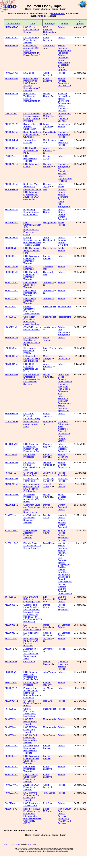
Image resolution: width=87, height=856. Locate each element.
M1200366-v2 (11, 605)
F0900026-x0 (11, 266)
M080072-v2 (11, 688)
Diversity (62, 486)
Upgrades (62, 70)
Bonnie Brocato (47, 257)
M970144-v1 (11, 682)
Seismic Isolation (62, 585)
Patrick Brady (49, 132)
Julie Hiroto (48, 282)
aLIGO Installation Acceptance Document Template (31, 519)
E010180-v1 (10, 803)
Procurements (64, 103)
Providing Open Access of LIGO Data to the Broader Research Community (32, 693)
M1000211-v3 (11, 505)
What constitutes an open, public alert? (31, 424)
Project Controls (62, 495)
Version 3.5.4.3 (14, 844)
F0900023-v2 (11, 290)
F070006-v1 (10, 317)
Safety (61, 186)
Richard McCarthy (47, 683)
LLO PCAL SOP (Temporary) (31, 479)
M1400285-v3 (11, 484)
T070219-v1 (10, 597)
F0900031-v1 (11, 793)
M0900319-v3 (11, 78)
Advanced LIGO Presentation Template (31, 787)
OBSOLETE (29, 662)
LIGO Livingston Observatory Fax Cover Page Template (31, 759)
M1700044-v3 (11, 364)
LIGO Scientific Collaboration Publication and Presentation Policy (32, 447)
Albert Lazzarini (47, 39)
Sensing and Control (64, 578)
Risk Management (64, 331)
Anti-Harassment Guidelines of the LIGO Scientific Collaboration (31, 487)
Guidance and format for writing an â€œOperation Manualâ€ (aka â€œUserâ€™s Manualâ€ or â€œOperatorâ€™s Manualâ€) (32, 613)
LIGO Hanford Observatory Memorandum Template (30, 739)
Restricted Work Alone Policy (31, 185)
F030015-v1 (10, 672)
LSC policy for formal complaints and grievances (31, 358)
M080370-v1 (11, 638)
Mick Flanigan (49, 140)
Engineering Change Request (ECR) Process (31, 212)
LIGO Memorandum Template (30, 158)
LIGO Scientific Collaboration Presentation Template (30, 778)
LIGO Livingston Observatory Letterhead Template (31, 259)
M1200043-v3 (11, 633)
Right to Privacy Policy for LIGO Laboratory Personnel (30, 642)
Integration (63, 386)
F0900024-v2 (11, 282)
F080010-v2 (10, 248)
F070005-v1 (10, 306)
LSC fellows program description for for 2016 (31, 466)
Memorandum (64, 809)
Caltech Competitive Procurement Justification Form (31, 310)
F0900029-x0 (11, 272)
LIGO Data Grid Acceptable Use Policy (30, 150)
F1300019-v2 (11, 515)
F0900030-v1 (11, 735)
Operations (63, 132)
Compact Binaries (62, 241)
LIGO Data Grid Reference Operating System (31, 599)
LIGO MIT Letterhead (28, 267)
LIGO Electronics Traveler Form (31, 804)
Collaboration (64, 124)
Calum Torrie (49, 46)
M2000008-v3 (11, 148)
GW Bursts (63, 245)
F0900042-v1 (11, 766)
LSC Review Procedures (29, 455)
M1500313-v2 (11, 374)
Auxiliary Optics (62, 554)
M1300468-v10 (12, 494)
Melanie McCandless (49, 115)
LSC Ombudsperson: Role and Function (32, 627)
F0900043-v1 (11, 38)
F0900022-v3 (11, 298)
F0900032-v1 (11, 256)
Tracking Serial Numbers (30, 141)
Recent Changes (41, 9)
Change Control (61, 213)
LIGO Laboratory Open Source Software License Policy (31, 341)
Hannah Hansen (47, 165)
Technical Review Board (64, 95)
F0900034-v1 (11, 756)
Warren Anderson (47, 149)
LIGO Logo (28, 73)
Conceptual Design (63, 66)
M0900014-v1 (11, 701)
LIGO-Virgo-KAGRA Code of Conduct (31, 29)
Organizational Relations (64, 179)
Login (63, 9)
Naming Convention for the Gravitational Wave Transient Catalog (32, 241)
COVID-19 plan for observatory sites (32, 328)
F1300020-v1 (11, 530)
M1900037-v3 (11, 27)
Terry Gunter (49, 735)
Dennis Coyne (46, 95)
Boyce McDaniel (47, 810)
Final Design (64, 62)
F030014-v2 (10, 473)
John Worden (49, 473)
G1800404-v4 (11, 422)
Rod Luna (47, 701)
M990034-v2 (11, 662)
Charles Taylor (47, 185)
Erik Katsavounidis (50, 598)
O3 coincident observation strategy (29, 350)
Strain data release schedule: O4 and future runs (32, 134)
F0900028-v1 (11, 727)
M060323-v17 (11, 164)
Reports (61, 192)
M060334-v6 (11, 454)
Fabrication (63, 53)
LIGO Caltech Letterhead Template (29, 300)
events (39, 16)
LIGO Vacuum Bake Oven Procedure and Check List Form (31, 675)
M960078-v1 (11, 809)
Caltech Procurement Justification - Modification (29, 712)
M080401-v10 (11, 222)
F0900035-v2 (11, 73)
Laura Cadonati (47, 125)
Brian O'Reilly (49, 348)
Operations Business (63, 109)
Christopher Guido (48, 479)
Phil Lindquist (49, 306)
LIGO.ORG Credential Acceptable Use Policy (30, 367)
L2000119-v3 (11, 327)
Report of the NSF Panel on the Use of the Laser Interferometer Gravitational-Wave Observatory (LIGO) (32, 816)
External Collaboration (64, 432)
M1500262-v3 (11, 94)
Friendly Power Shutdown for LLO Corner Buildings (32, 545)
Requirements (64, 50)
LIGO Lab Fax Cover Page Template (30, 284)
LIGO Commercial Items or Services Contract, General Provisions (31, 117)
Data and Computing (63, 590)
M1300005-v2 (11, 356)
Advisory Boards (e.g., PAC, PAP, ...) (64, 83)
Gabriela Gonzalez (47, 463)
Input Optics (63, 543)
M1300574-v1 (11, 478)
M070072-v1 (11, 649)
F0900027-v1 (11, 719)
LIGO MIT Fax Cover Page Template (30, 729)
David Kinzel (49, 543)
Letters (61, 202)
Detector (62, 379)
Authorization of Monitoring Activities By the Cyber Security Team (30, 654)
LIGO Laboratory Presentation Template (31, 40)
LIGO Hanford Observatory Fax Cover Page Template (31, 796)
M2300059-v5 (11, 132)
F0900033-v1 (11, 746)
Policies (61, 27)
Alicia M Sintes (47, 485)
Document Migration (62, 447)
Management (57, 13)
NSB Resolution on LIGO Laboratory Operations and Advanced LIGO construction (32, 194)
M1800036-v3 (11, 414)
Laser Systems (65, 582)
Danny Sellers (50, 222)
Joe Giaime (48, 327)
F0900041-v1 (11, 774)
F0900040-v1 (11, 785)
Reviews (62, 190)
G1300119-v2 (11, 543)
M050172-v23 (11, 124)
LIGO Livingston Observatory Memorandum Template (31, 749)
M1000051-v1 (11, 140)
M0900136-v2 (11, 184)
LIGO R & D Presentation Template (29, 768)
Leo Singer (48, 422)
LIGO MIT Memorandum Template (30, 721)
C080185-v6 (11, 114)
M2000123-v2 (11, 238)
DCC (6, 844)
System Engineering (63, 47)
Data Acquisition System (63, 560)
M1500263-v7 (11, 46)
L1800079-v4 (11, 348)
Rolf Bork (47, 803)
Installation (63, 401)
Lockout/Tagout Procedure (30, 683)
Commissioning (65, 382)
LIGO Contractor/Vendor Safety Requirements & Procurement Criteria (32, 228)
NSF (60, 169)
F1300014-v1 (11, 156)
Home (28, 9)
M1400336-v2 (11, 462)
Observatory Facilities (63, 566)
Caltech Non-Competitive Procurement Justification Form (31, 320)
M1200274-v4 (11, 210)
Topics (55, 9)
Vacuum (61, 570)
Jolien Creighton (47, 239)
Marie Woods (49, 719)
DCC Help (32, 844)
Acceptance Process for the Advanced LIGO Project (31, 498)
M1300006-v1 (11, 625)
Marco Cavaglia (47, 357)
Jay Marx (47, 638)
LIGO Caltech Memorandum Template (30, 292)
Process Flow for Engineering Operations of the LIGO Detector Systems (31, 379)
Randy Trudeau (47, 339)
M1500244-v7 (11, 338)
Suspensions (64, 574)
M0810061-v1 (11, 190)
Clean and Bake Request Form (31, 474)
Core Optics (63, 572)
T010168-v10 (11, 444)
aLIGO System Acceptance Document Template (30, 534)
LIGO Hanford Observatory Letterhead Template (30, 275)
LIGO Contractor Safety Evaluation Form (31, 250)
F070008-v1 (10, 709)
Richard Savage (47, 663)
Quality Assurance (63, 141)
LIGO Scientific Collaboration (49, 29)
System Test (63, 410)
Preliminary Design (63, 59)
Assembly (62, 475)
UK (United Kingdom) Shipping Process (32, 703)
